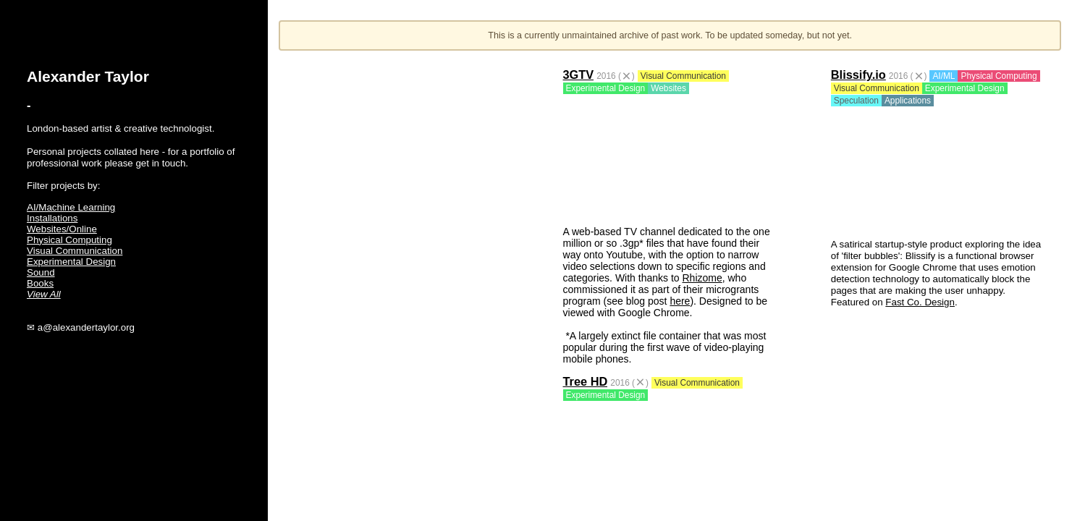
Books (40, 283)
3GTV (578, 74)
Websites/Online (62, 229)
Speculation (856, 101)
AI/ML (943, 76)
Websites (668, 88)
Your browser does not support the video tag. (670, 157)
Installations (52, 218)
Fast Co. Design (920, 302)
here (680, 301)
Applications (908, 101)
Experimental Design (71, 261)
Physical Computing (69, 239)
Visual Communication (74, 250)
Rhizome (702, 278)
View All (44, 294)
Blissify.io (858, 74)
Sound (41, 272)
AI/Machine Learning (71, 207)
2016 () (615, 76)
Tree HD (585, 381)
